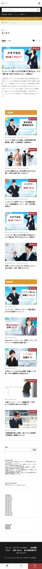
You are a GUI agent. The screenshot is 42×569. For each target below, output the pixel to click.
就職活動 (4, 14)
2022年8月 (8, 502)
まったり (13, 22)
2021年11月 (8, 514)
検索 (6, 447)
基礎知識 (33, 380)
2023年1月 (8, 497)
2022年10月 (8, 499)
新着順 (4, 41)
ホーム (7, 566)
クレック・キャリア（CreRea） (16, 548)
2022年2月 (8, 510)
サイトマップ (21, 553)
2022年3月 (8, 508)
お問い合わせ (17, 550)
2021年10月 (8, 515)
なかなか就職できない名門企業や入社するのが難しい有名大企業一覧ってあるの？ (20, 172)
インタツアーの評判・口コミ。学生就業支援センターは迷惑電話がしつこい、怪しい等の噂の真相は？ (20, 204)
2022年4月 (8, 507)
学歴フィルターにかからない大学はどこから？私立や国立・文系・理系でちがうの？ (20, 267)
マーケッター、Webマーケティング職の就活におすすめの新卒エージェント (20, 311)
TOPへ (35, 566)
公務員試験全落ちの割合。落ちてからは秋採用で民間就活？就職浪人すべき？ (20, 434)
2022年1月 (8, 511)
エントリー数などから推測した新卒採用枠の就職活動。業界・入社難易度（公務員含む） (20, 141)
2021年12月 (8, 512)
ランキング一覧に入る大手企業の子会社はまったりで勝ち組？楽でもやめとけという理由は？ (21, 72)
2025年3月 (8, 496)
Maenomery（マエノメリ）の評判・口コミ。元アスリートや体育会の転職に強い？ (21, 341)
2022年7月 (8, 503)
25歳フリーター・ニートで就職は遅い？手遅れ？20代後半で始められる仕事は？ (19, 403)
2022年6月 (8, 504)
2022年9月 (8, 500)
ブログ (7, 550)
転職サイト (23, 14)
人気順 (9, 41)
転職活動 (33, 319)
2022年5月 (8, 506)
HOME (6, 22)
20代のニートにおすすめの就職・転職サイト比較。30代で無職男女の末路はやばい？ (20, 372)
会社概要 (33, 548)
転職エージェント (13, 14)
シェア (21, 566)
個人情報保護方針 (30, 550)
